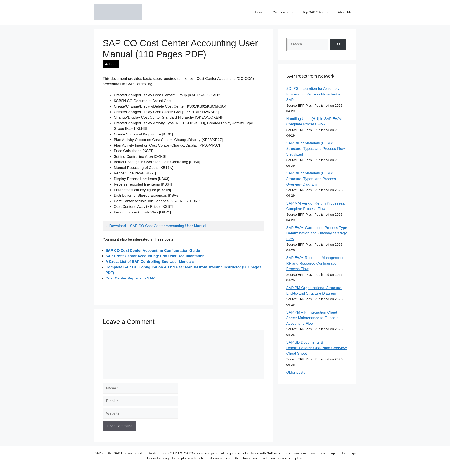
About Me (345, 12)
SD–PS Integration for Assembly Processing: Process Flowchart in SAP (313, 94)
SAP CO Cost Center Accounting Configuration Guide (153, 250)
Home (259, 12)
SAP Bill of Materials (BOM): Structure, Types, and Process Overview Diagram (311, 178)
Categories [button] (285, 12)
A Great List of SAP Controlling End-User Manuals (150, 262)
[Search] (338, 44)
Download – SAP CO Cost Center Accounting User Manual (157, 226)
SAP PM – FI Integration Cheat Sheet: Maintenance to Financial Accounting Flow (312, 318)
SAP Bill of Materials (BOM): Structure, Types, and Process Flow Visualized (315, 148)
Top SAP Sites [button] (318, 12)
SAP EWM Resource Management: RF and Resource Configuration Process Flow (315, 263)
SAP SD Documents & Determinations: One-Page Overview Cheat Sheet (316, 348)
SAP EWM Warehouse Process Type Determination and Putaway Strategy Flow (316, 233)
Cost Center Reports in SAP (130, 278)
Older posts (295, 372)
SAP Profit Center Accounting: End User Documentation (155, 256)
